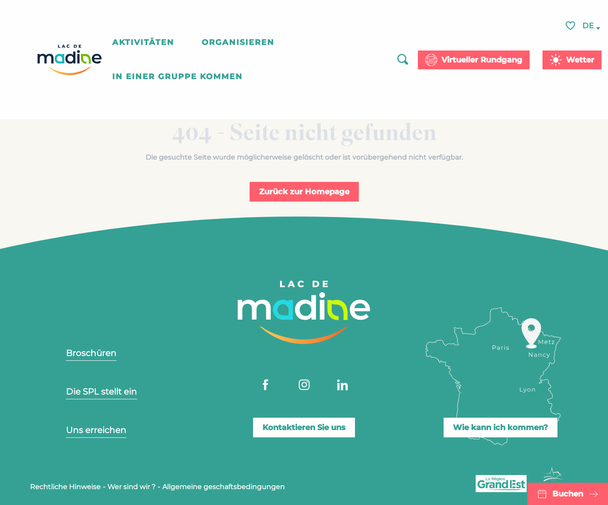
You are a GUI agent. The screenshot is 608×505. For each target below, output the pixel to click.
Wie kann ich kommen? (500, 427)
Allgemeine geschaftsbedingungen (223, 487)
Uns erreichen (96, 430)
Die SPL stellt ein (101, 391)
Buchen (568, 494)
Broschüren (91, 353)
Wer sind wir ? (131, 487)
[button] (588, 26)
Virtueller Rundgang (481, 60)
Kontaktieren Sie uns (304, 427)
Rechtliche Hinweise (65, 487)
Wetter (580, 60)
